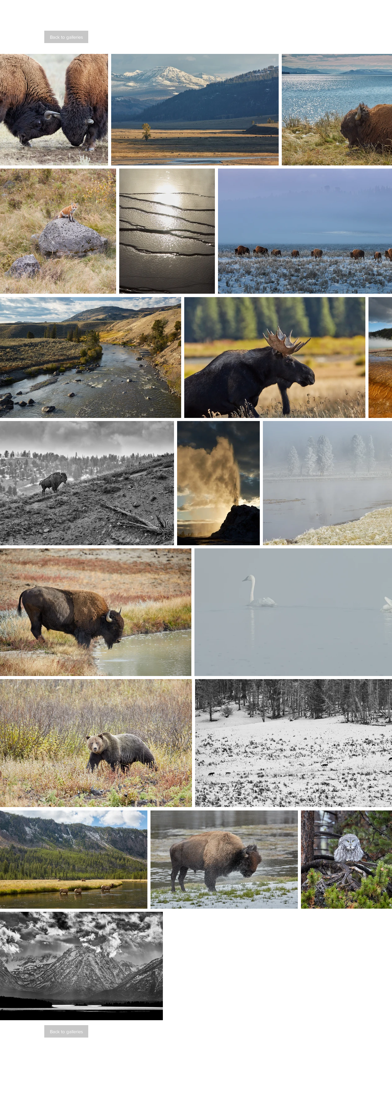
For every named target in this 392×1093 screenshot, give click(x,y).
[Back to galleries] (66, 37)
